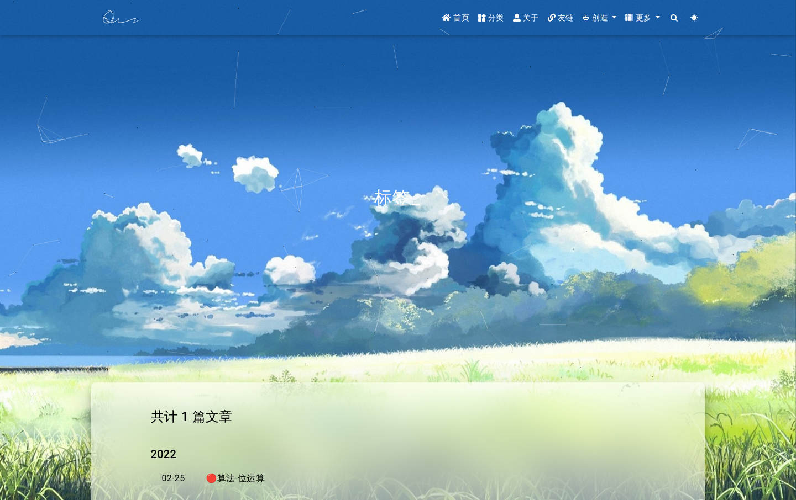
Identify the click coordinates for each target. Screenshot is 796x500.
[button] (599, 18)
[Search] (674, 18)
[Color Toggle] (694, 18)
